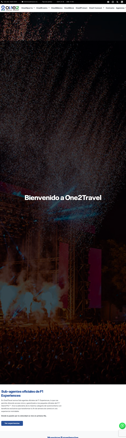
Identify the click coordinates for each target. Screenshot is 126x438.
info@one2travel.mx (30, 2)
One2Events (42, 8)
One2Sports (27, 8)
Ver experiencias (12, 423)
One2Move (69, 8)
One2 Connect (96, 8)
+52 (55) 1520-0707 (9, 2)
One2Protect (81, 8)
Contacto (110, 8)
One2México (57, 8)
